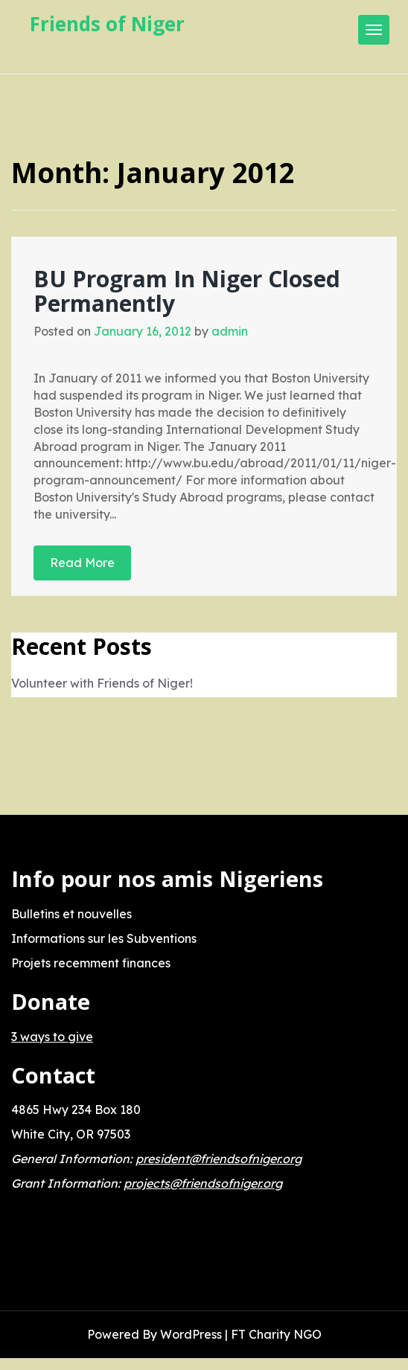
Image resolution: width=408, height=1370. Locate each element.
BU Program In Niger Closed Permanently (187, 291)
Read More (82, 562)
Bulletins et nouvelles (71, 913)
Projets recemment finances (90, 963)
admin (229, 331)
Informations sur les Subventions (104, 938)
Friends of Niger (107, 23)
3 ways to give (52, 1036)
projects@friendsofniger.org (203, 1183)
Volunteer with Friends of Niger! (102, 683)
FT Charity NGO (276, 1334)
